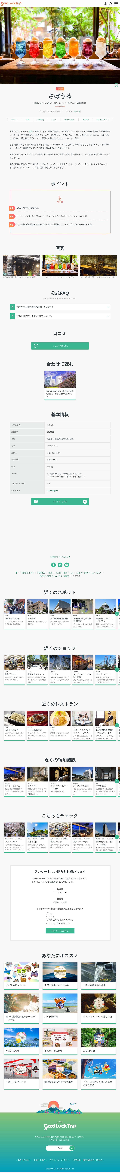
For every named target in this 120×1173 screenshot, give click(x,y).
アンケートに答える (60, 931)
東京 (31, 131)
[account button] (110, 3)
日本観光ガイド (27, 573)
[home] (11, 4)
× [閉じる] (67, 1168)
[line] (66, 565)
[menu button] (116, 3)
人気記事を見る (58, 1168)
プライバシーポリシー (59, 1161)
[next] (117, 614)
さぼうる (77, 111)
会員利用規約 (39, 1161)
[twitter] (60, 565)
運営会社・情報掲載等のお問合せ (87, 1161)
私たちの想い (23, 1161)
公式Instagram (52, 491)
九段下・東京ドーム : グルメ (89, 573)
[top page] (16, 573)
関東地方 (41, 573)
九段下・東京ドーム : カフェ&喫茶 (54, 576)
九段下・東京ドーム (64, 573)
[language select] (105, 3)
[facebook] (53, 565)
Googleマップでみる (59, 557)
